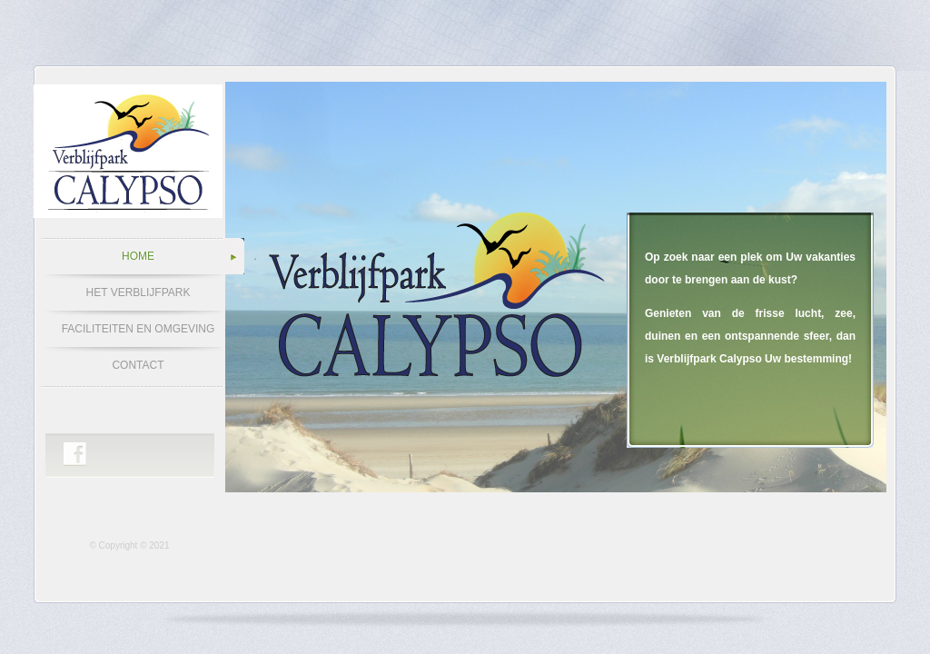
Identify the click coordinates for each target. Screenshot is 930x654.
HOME (138, 256)
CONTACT (137, 365)
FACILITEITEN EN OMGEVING (138, 328)
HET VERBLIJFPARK (138, 292)
